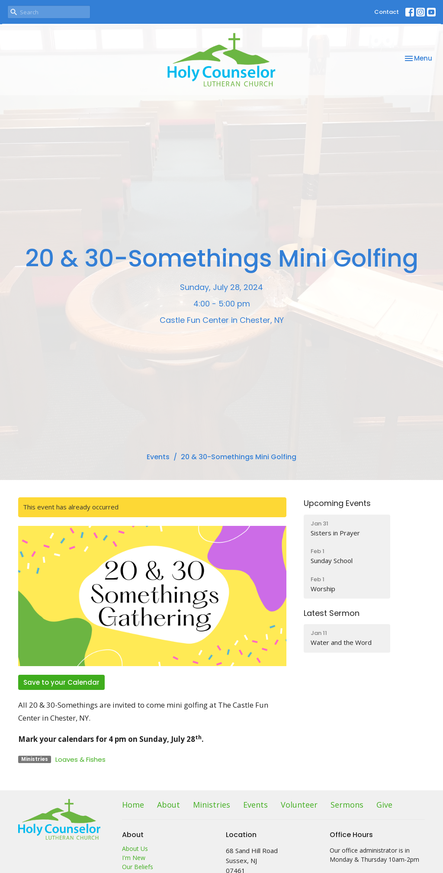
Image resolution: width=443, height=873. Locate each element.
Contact (386, 12)
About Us (135, 848)
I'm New (133, 858)
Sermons (347, 804)
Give (384, 804)
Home (133, 804)
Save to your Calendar (61, 682)
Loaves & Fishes (80, 759)
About (168, 804)
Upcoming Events (337, 503)
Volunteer (299, 804)
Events (158, 457)
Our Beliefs (137, 867)
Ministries (211, 804)
